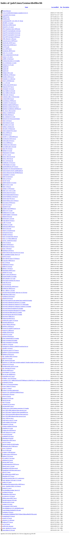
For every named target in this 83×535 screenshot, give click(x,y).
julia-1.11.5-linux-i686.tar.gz (10, 238)
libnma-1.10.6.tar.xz (8, 268)
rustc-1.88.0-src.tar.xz (8, 418)
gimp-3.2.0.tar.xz (7, 178)
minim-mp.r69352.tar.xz (9, 318)
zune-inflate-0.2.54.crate (9, 530)
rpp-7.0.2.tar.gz (6, 402)
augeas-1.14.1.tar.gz (8, 56)
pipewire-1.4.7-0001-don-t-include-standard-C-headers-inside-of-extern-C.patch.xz (23, 362)
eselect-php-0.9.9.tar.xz (8, 140)
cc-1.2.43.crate (6, 82)
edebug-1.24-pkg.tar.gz (8, 126)
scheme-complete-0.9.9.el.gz (10, 426)
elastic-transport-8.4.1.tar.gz (10, 130)
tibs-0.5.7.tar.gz (6, 472)
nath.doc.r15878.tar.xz (8, 326)
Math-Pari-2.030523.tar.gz (9, 25)
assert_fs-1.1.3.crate (8, 52)
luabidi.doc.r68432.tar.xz (9, 288)
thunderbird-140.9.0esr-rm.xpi (10, 468)
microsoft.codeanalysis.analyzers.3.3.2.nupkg (14, 302)
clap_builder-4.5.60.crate (9, 92)
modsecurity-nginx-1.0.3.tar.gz (10, 320)
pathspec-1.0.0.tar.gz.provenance (11, 352)
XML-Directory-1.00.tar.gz (9, 38)
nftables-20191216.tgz (8, 332)
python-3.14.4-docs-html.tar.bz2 (11, 390)
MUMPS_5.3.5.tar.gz (8, 23)
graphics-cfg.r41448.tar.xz (9, 208)
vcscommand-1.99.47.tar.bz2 (10, 506)
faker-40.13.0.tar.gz (7, 148)
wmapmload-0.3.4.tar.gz (9, 516)
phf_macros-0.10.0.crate (9, 360)
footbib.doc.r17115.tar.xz (9, 162)
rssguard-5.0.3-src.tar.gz (9, 404)
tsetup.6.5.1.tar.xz (7, 488)
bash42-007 (6, 68)
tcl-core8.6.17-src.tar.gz (8, 458)
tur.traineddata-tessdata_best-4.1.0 (11, 490)
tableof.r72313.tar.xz (8, 456)
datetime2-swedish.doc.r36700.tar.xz (12, 108)
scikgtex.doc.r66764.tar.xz (9, 430)
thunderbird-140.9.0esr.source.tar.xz (12, 470)
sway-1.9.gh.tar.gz (7, 448)
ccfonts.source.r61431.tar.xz (10, 84)
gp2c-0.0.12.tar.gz (7, 204)
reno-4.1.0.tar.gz (7, 396)
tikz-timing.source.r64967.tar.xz (11, 474)
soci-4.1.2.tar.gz (7, 442)
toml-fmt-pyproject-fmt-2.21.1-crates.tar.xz (13, 478)
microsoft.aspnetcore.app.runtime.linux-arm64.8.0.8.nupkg (17, 300)
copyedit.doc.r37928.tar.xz (9, 100)
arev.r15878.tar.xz (7, 48)
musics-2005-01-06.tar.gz (9, 324)
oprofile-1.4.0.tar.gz (8, 348)
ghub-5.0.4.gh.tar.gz (8, 176)
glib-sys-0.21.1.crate (8, 184)
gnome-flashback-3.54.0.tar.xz (10, 196)
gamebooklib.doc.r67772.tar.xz (10, 166)
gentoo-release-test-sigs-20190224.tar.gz (13, 172)
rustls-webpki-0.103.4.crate (9, 422)
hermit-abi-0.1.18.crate (8, 218)
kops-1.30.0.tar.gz (7, 248)
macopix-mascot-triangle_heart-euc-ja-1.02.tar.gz (15, 292)
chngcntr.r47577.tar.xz (8, 86)
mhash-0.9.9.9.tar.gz (8, 298)
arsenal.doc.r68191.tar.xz (9, 50)
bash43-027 (6, 70)
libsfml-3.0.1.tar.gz (7, 272)
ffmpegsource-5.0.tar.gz (8, 152)
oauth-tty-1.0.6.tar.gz (8, 344)
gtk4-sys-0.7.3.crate (8, 210)
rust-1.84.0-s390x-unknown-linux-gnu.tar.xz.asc (15, 410)
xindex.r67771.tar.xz (8, 522)
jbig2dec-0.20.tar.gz (8, 234)
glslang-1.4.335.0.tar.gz (8, 188)
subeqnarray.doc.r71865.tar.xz (10, 446)
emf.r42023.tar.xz (7, 134)
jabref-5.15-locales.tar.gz (9, 230)
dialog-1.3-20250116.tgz (9, 112)
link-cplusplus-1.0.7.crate (9, 278)
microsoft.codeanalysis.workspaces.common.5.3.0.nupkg (17, 306)
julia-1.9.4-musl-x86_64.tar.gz (10, 236)
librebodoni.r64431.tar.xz (9, 270)
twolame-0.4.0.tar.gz (8, 492)
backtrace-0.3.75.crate (8, 64)
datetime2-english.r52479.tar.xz (10, 104)
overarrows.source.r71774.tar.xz (11, 350)
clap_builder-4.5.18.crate (9, 90)
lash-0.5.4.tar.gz (7, 256)
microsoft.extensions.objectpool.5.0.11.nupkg (14, 310)
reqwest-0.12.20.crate (8, 398)
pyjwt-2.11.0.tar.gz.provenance (10, 384)
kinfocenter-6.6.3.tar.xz (8, 246)
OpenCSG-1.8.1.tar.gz (8, 27)
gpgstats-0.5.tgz (7, 206)
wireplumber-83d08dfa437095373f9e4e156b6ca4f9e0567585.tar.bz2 (20, 514)
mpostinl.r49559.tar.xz (8, 322)
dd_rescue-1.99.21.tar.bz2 (9, 110)
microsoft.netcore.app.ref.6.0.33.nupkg (12, 314)
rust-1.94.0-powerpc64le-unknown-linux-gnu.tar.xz (15, 414)
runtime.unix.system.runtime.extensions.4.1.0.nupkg (16, 408)
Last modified (55, 7)
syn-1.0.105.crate (7, 450)
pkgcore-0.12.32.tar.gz (8, 364)
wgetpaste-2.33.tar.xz (8, 512)
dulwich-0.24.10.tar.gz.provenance (11, 118)
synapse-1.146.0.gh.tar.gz (9, 452)
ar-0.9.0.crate (6, 46)
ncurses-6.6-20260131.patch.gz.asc (11, 328)
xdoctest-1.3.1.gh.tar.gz (8, 520)
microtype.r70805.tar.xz (9, 316)
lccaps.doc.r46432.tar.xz (9, 260)
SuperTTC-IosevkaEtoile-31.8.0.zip (11, 30)
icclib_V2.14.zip (7, 222)
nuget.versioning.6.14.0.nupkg (10, 342)
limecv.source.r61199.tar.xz (9, 274)
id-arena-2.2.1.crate (7, 224)
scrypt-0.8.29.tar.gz (7, 434)
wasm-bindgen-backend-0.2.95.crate (12, 510)
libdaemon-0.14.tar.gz (8, 264)
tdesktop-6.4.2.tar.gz (8, 460)
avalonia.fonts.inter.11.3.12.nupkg (11, 60)
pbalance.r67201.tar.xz (8, 354)
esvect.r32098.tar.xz (8, 142)
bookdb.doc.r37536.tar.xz (9, 74)
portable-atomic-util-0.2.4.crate (10, 366)
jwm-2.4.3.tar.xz (7, 242)
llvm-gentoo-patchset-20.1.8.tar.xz (11, 280)
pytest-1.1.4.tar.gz (7, 388)
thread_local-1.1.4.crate (8, 466)
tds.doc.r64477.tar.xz (8, 462)
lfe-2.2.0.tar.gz (6, 262)
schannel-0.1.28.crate (8, 424)
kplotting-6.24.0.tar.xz (8, 250)
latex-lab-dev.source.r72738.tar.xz (11, 258)
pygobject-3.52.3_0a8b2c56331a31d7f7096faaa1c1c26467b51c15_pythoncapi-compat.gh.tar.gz (26, 380)
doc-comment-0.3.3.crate (9, 116)
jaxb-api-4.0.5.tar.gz (8, 232)
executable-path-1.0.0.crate (9, 146)
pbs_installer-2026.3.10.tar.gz (10, 356)
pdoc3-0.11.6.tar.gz (7, 358)
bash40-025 (6, 66)
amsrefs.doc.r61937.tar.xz (9, 42)
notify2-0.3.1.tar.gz (7, 334)
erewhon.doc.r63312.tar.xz (9, 138)
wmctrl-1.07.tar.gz (7, 518)
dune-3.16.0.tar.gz (7, 120)
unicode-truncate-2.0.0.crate (10, 500)
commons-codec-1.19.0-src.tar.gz (11, 96)
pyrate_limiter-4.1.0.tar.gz (9, 386)
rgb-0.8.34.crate (7, 400)
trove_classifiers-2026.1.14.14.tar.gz (12, 486)
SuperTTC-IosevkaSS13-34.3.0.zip (11, 32)
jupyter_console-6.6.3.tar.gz (10, 240)
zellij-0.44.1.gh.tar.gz (8, 526)
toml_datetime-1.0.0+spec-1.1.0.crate (12, 480)
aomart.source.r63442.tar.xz (10, 44)
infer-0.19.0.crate (7, 228)
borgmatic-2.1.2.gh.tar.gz (9, 78)
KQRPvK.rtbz (6, 19)
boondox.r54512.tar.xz (8, 76)
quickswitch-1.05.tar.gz (8, 394)
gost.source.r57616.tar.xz (9, 202)
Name (26, 7)
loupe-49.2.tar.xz (7, 282)
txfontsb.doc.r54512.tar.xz (9, 494)
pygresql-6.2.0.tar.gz (8, 382)
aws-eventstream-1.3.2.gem (9, 62)
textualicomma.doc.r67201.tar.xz (11, 464)
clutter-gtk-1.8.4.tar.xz (8, 94)
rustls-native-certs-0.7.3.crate (10, 420)
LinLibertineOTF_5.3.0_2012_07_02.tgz (13, 21)
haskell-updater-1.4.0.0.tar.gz (10, 214)
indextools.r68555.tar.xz (9, 226)
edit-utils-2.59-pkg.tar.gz (9, 128)
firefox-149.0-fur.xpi (8, 158)
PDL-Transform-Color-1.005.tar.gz (11, 29)
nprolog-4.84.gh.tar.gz (8, 336)
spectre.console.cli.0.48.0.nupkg (11, 444)
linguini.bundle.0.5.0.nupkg (9, 276)
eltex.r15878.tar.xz (7, 132)
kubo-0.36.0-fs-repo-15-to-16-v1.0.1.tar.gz (13, 252)
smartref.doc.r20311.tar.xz (9, 440)
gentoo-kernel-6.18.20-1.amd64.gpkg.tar (13, 170)
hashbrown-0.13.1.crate (8, 212)
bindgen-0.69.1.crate (8, 72)
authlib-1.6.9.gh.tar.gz (8, 58)
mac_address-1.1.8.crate (9, 290)
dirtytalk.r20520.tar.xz (8, 114)
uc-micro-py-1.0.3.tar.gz (9, 496)
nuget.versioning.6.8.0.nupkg (10, 340)
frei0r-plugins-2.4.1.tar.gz (9, 164)
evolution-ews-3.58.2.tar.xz (9, 144)
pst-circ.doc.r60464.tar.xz (9, 374)
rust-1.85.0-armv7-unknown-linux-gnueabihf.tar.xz (15, 412)
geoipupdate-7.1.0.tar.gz (9, 174)
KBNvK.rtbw (6, 17)
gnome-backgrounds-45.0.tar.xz (10, 194)
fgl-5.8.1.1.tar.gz (7, 154)
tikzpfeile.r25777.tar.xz (8, 476)
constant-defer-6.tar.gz (8, 98)
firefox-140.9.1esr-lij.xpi (9, 156)
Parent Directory (7, 11)
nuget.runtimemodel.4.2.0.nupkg (11, 338)
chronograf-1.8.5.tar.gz (8, 88)
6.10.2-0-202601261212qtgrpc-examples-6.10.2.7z (15, 13)
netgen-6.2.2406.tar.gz (8, 330)
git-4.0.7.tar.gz (6, 180)
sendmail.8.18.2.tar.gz (8, 436)
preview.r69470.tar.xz (8, 370)
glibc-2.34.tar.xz (7, 186)
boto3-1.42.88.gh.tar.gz (8, 80)
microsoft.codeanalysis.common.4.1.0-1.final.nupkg (16, 304)
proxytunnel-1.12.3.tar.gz (9, 372)
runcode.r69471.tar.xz (8, 406)
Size (61, 7)
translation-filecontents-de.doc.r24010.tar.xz (14, 484)
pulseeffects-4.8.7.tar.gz (9, 376)
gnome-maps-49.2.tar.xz (9, 198)
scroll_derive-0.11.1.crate (9, 432)
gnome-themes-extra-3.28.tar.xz (10, 200)
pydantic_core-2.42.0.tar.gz (9, 378)
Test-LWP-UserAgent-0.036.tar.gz (11, 36)
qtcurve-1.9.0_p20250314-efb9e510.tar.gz (13, 392)
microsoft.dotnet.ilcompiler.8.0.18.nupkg (13, 308)
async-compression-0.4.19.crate (10, 54)
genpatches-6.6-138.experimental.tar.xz (12, 168)
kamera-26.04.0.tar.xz (8, 244)
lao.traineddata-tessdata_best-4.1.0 (11, 254)
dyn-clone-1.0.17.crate (8, 124)
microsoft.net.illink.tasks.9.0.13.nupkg (12, 312)
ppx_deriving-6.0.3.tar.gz (9, 368)
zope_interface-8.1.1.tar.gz (9, 528)
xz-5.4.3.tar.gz (6, 524)
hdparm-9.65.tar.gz (7, 216)
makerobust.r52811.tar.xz (9, 294)
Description (66, 7)
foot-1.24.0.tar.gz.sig (8, 160)
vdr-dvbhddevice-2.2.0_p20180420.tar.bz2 (13, 508)
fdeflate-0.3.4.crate (7, 150)
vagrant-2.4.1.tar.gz (7, 504)
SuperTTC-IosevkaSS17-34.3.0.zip (11, 34)
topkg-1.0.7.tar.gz (7, 482)
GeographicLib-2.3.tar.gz (9, 15)
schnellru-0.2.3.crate (8, 428)
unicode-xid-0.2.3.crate (8, 502)
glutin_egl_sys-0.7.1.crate (9, 190)
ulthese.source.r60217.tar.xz (10, 498)
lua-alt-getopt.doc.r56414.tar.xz (10, 286)
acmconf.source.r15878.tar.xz (10, 40)
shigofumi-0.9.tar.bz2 (8, 438)
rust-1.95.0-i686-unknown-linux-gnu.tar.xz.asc (14, 416)
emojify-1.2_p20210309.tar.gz (10, 136)
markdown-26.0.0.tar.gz (9, 296)
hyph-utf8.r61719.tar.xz (8, 220)
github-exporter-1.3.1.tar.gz (9, 182)
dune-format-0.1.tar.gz (8, 122)
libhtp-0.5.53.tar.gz (7, 266)
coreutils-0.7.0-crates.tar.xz (9, 102)
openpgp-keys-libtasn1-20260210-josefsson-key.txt (15, 346)
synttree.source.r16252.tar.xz (10, 454)
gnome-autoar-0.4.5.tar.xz (9, 192)
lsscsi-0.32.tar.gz (7, 284)
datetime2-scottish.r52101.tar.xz (11, 106)
